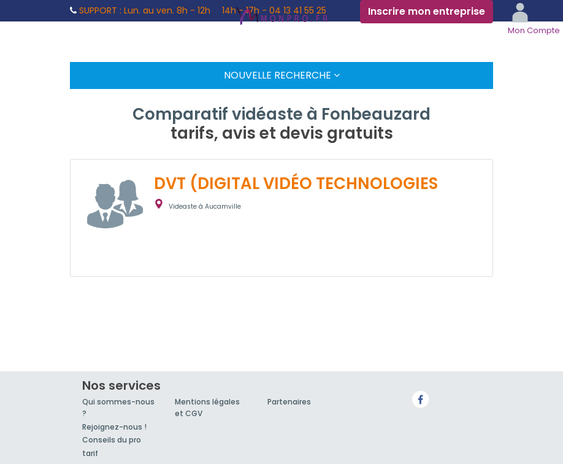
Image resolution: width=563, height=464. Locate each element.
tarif (90, 453)
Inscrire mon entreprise (426, 11)
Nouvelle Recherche (282, 75)
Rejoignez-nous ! (114, 427)
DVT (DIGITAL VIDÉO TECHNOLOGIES (296, 183)
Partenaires (289, 401)
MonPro (281, 17)
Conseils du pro (111, 440)
